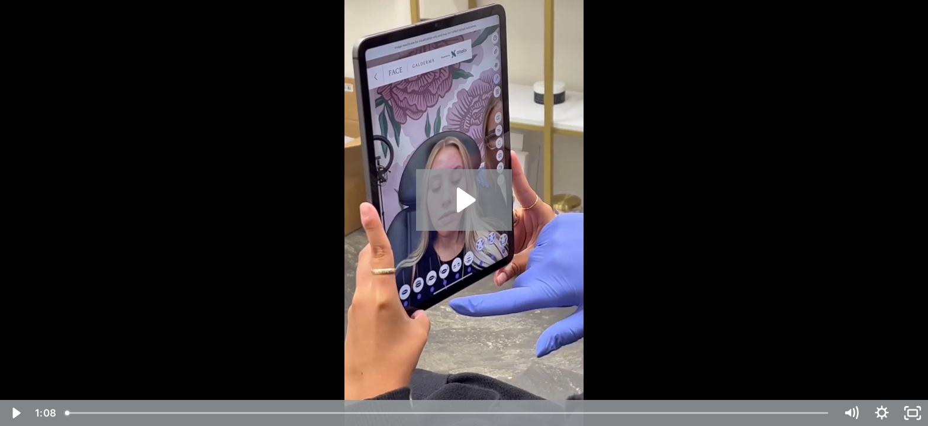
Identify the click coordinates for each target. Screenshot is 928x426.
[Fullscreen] (912, 413)
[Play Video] (15, 413)
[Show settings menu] (881, 413)
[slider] (447, 413)
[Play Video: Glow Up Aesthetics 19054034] (464, 200)
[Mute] (851, 413)
